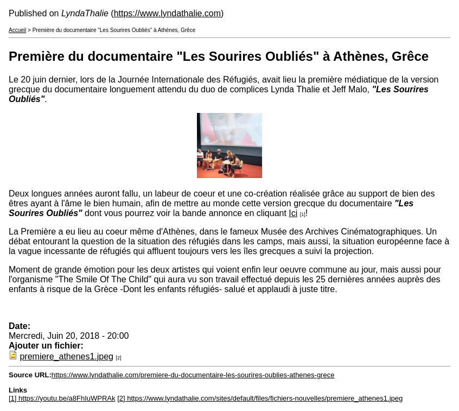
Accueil (17, 30)
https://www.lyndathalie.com (167, 13)
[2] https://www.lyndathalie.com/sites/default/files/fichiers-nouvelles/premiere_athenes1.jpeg (260, 398)
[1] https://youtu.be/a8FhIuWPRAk (62, 398)
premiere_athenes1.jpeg (66, 356)
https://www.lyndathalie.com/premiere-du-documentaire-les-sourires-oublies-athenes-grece (193, 375)
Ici (293, 213)
